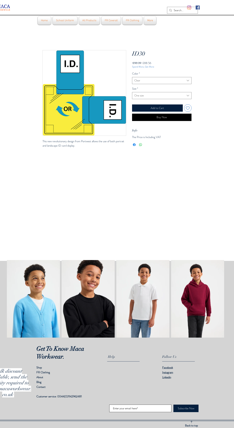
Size (135, 89)
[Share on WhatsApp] (141, 145)
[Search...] (182, 10)
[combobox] (161, 80)
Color (136, 74)
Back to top (191, 425)
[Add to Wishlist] (187, 108)
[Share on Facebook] (134, 145)
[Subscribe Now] (186, 408)
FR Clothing (43, 372)
